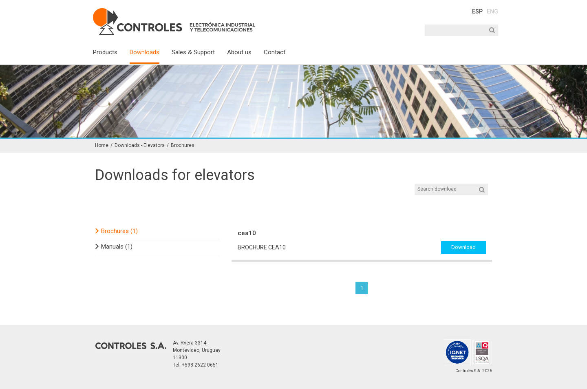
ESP (477, 11)
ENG (492, 11)
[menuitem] (111, 55)
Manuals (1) (116, 246)
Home (101, 145)
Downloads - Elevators (140, 145)
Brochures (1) (119, 231)
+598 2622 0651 (200, 365)
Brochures (182, 145)
